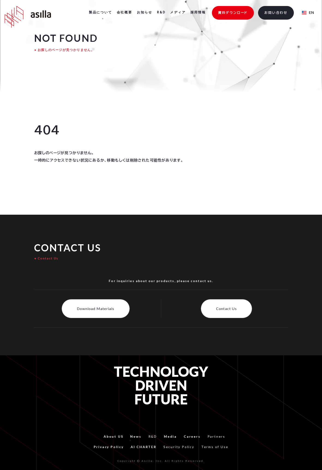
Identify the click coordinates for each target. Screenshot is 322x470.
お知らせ (144, 12)
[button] (307, 13)
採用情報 (198, 12)
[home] (28, 17)
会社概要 (124, 12)
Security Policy (178, 447)
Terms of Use (215, 447)
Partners (216, 436)
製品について (100, 12)
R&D (152, 436)
